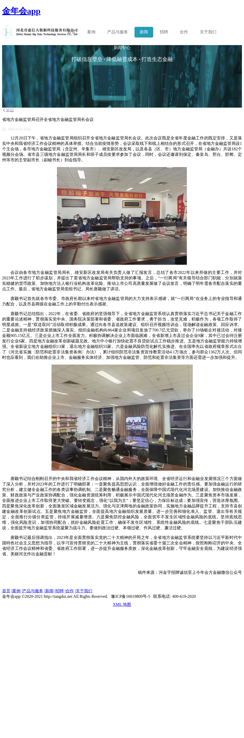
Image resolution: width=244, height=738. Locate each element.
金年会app (21, 11)
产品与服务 (32, 591)
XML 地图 (122, 604)
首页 (71, 32)
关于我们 (208, 32)
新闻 (144, 32)
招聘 (164, 32)
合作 (184, 32)
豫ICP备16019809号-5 (130, 596)
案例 (91, 32)
